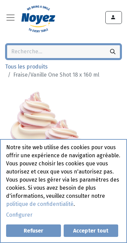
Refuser (33, 230)
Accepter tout (90, 230)
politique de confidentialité (39, 204)
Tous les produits (26, 66)
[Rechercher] (113, 51)
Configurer (19, 215)
